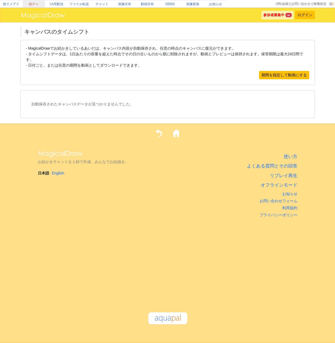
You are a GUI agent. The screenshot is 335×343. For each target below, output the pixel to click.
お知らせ (215, 4)
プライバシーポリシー (278, 215)
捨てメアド (11, 4)
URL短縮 (282, 4)
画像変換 (192, 4)
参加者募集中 (273, 15)
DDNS (170, 4)
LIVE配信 (56, 4)
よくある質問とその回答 (272, 166)
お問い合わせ (301, 4)
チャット (101, 4)
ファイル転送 (79, 4)
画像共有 (124, 4)
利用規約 (289, 208)
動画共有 (147, 4)
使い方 (290, 156)
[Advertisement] (167, 262)
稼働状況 (319, 4)
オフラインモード (279, 185)
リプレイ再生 (283, 175)
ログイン (305, 15)
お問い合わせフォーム (278, 201)
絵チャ (34, 4)
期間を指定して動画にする (284, 75)
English (58, 173)
